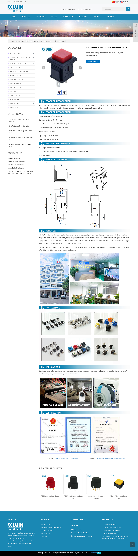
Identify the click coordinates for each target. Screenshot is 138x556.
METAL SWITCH (14, 67)
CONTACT (110, 17)
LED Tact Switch (46, 524)
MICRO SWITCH (14, 95)
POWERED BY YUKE (84, 553)
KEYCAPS (12, 91)
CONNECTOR (14, 103)
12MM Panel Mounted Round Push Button (110, 459)
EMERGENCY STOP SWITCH (18, 71)
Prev (43, 68)
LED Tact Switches (76, 530)
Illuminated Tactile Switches (80, 533)
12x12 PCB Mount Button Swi (119, 497)
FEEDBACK (83, 17)
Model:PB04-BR (93, 62)
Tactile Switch (45, 536)
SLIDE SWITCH (14, 99)
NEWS (54, 17)
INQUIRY (97, 17)
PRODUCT (40, 17)
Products (45, 520)
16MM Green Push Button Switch (66, 459)
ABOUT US (26, 17)
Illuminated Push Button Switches (82, 536)
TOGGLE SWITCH (15, 75)
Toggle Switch (45, 533)
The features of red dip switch (19, 126)
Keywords (75, 525)
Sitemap (94, 553)
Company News (78, 520)
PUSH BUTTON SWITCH (34, 41)
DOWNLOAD (68, 17)
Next (80, 68)
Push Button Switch (47, 530)
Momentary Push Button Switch (55, 41)
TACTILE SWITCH (15, 83)
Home (13, 17)
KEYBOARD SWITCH (16, 79)
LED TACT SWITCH (15, 53)
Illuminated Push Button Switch (51, 527)
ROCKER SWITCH (15, 87)
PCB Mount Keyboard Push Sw (73, 497)
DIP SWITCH (13, 107)
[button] (44, 17)
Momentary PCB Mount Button (96, 497)
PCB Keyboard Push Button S (50, 497)
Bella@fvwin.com (69, 9)
